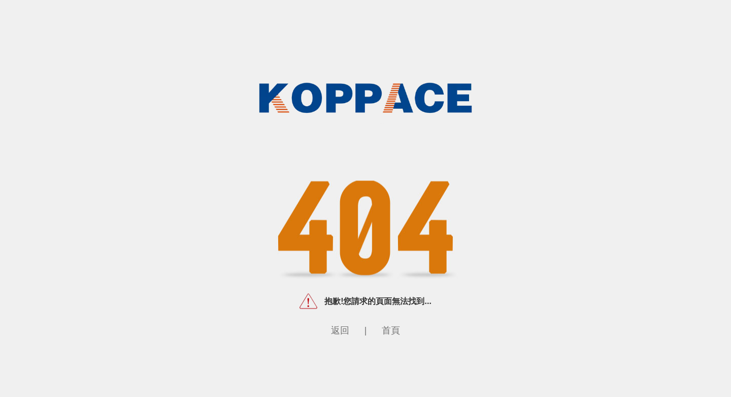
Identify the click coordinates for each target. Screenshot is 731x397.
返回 (340, 330)
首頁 (391, 330)
